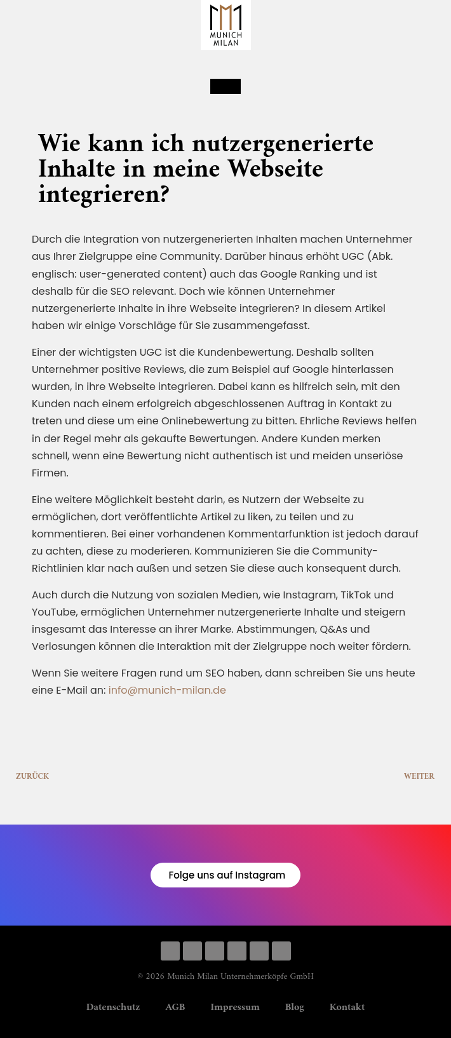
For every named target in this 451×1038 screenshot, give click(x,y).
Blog (294, 1007)
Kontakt (347, 1007)
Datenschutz (113, 1007)
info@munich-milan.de (167, 690)
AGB (175, 1007)
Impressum (234, 1007)
